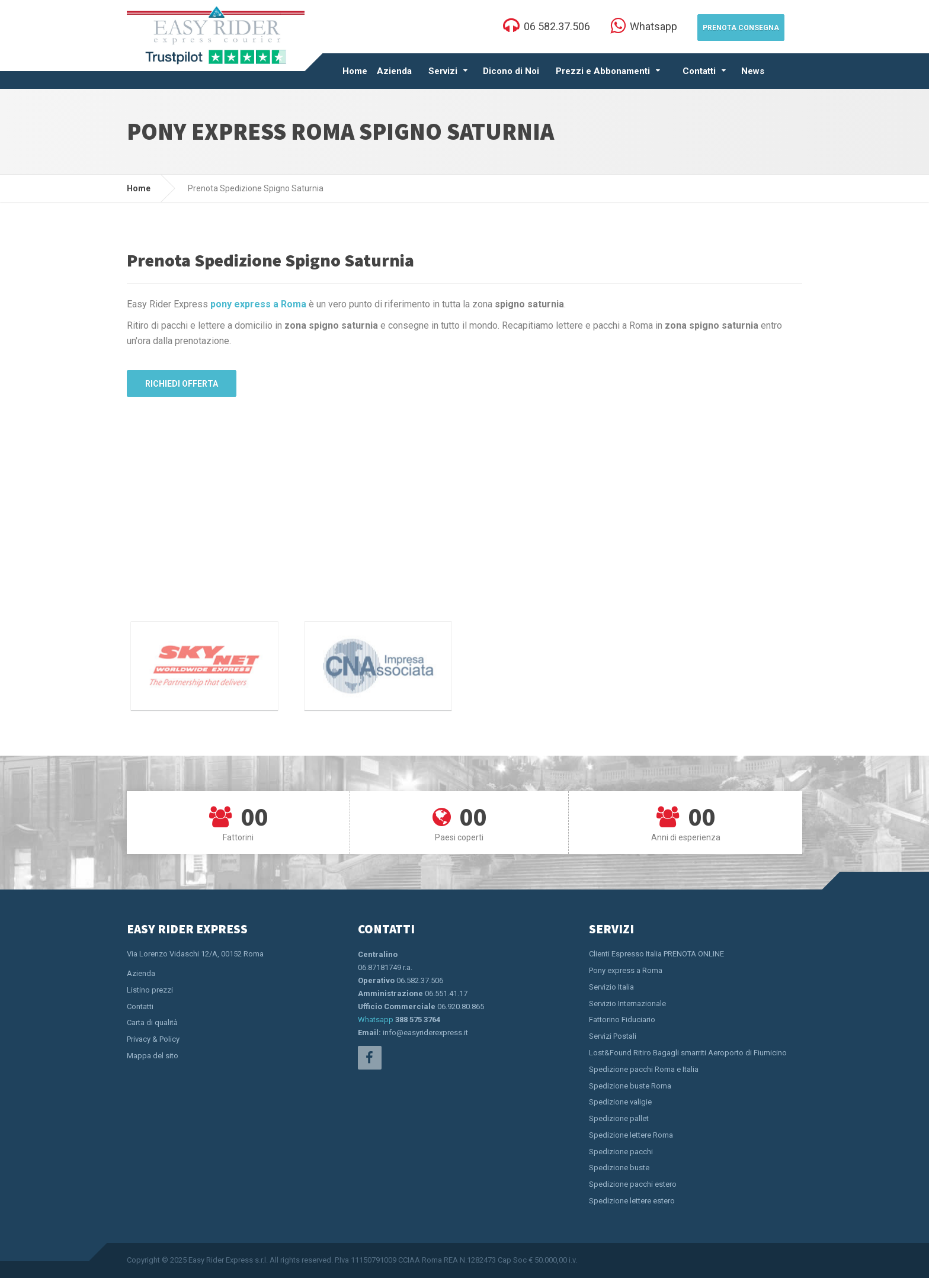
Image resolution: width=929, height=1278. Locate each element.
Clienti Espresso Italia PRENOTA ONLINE (656, 953)
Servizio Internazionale (627, 1003)
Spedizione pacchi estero (633, 1184)
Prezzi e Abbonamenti (603, 71)
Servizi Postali (612, 1036)
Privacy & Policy (153, 1039)
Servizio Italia (611, 986)
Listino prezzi (150, 989)
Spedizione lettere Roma (631, 1135)
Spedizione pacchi (621, 1151)
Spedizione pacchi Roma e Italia (644, 1069)
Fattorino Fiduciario (622, 1019)
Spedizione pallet (619, 1118)
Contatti (699, 71)
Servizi (442, 71)
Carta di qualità (152, 1022)
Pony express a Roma (625, 970)
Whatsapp (375, 1019)
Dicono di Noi (511, 71)
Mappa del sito (152, 1055)
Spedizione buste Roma (630, 1085)
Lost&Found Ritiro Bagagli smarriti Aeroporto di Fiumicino (688, 1052)
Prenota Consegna (741, 28)
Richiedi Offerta (181, 383)
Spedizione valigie (620, 1101)
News (752, 71)
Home (354, 71)
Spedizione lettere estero (632, 1200)
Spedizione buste (619, 1167)
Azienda (394, 71)
